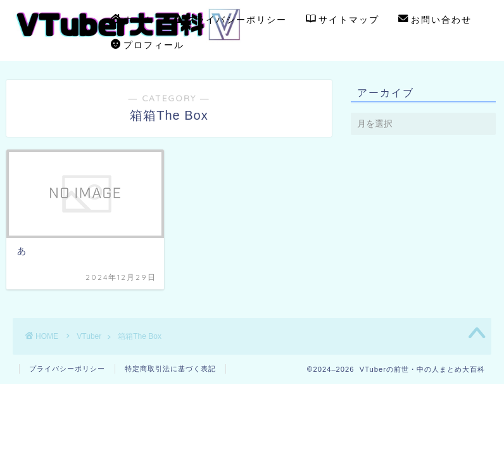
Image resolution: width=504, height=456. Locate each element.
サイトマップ (342, 20)
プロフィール (147, 45)
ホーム (132, 20)
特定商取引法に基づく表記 (170, 368)
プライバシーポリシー (230, 20)
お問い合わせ (435, 20)
